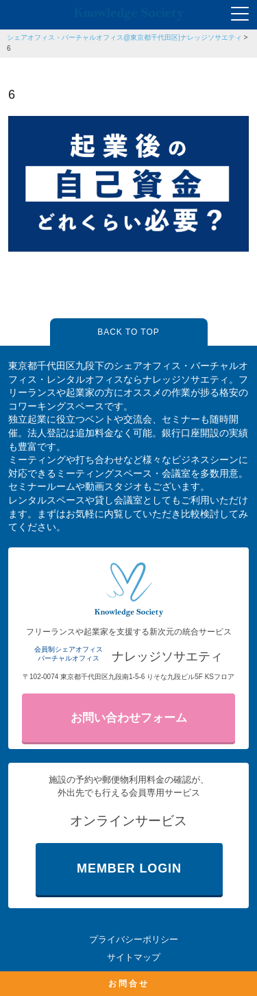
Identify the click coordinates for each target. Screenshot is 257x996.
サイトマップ (133, 957)
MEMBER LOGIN (129, 868)
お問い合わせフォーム (129, 717)
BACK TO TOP (128, 332)
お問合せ (128, 983)
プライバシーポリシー (133, 939)
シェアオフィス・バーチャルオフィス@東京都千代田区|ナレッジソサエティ (124, 37)
